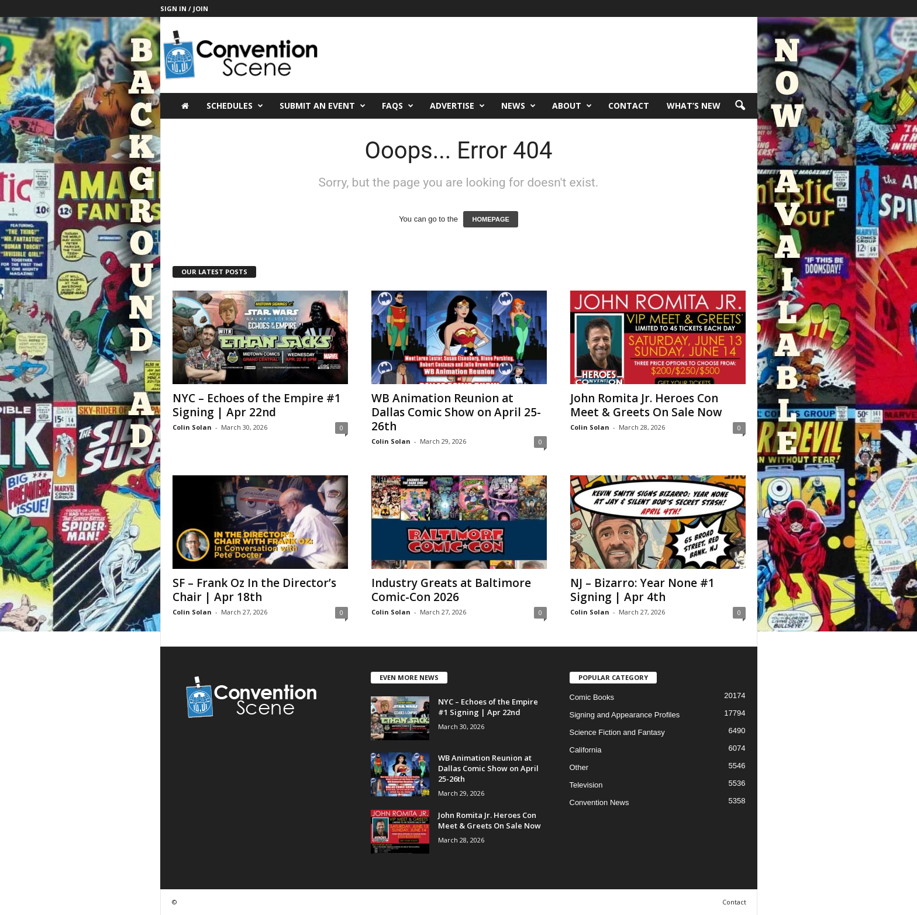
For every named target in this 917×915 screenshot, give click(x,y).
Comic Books (592, 697)
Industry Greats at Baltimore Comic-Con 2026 (451, 590)
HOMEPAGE (490, 219)
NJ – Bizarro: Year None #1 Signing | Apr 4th (642, 590)
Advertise (457, 106)
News (518, 106)
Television (586, 785)
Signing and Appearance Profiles (625, 714)
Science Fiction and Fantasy (617, 732)
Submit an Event (323, 106)
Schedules (234, 106)
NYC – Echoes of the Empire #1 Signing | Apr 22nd (257, 405)
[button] (740, 106)
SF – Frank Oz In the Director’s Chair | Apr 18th (254, 590)
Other (579, 767)
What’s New (693, 105)
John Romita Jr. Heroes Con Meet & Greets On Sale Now (646, 405)
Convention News (599, 802)
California (586, 749)
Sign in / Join (184, 8)
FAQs (397, 106)
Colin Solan (192, 427)
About (572, 106)
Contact (628, 105)
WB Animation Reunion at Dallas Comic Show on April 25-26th (456, 412)
